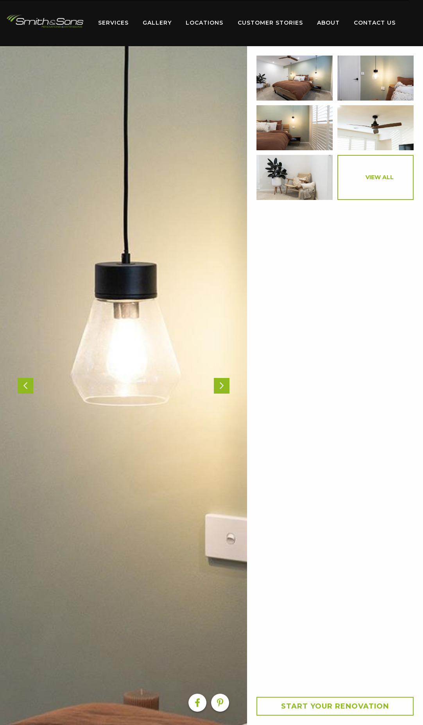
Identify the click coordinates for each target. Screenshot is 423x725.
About (328, 22)
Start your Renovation (335, 706)
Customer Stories (270, 22)
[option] (123, 385)
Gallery (157, 22)
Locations (204, 22)
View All (380, 177)
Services (113, 22)
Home (45, 21)
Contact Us (375, 22)
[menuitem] (45, 23)
